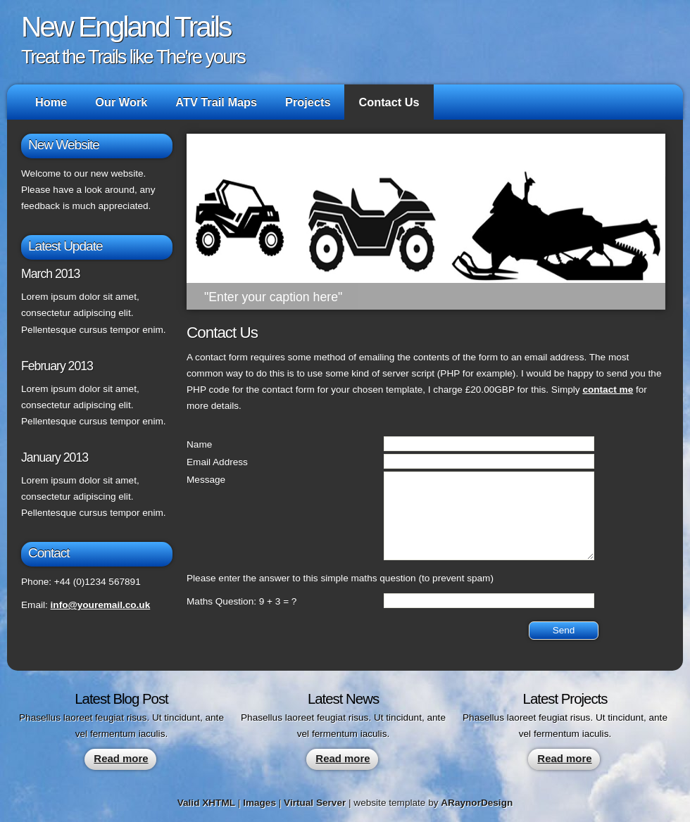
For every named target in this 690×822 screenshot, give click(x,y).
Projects (307, 102)
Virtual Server (315, 802)
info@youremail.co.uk (101, 605)
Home (51, 102)
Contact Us (388, 102)
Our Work (121, 102)
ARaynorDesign (477, 802)
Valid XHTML (206, 802)
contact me (607, 389)
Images (259, 802)
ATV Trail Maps (216, 102)
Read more (121, 758)
